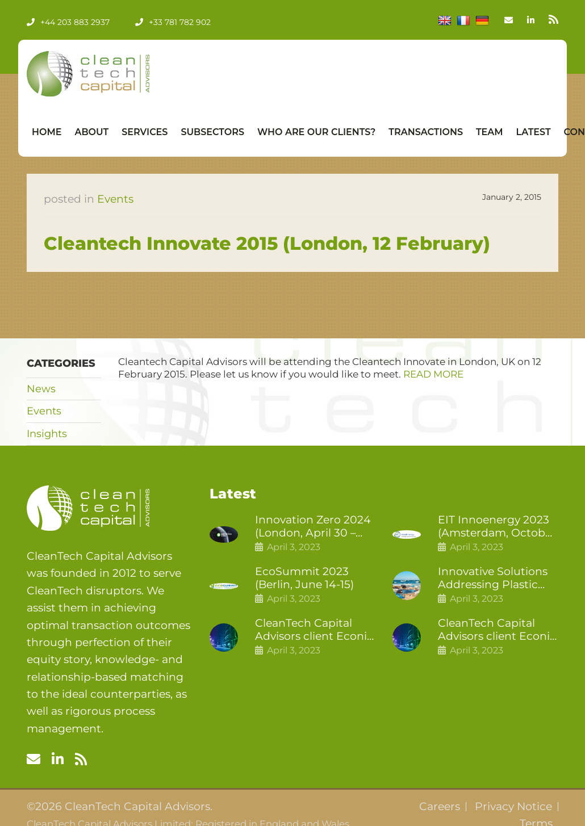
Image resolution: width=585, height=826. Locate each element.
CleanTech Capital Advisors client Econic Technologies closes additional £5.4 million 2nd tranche (315, 630)
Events (115, 199)
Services (145, 132)
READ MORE (433, 374)
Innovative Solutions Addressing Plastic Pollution (493, 578)
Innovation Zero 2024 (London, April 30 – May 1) (313, 527)
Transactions (425, 132)
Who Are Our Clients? (316, 132)
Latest (533, 132)
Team (489, 132)
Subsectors (212, 132)
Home (46, 132)
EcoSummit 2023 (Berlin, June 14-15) (304, 578)
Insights (47, 433)
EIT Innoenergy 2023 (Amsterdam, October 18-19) (497, 527)
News (41, 389)
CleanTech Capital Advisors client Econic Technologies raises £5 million (497, 630)
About (91, 132)
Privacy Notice (513, 806)
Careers (439, 806)
